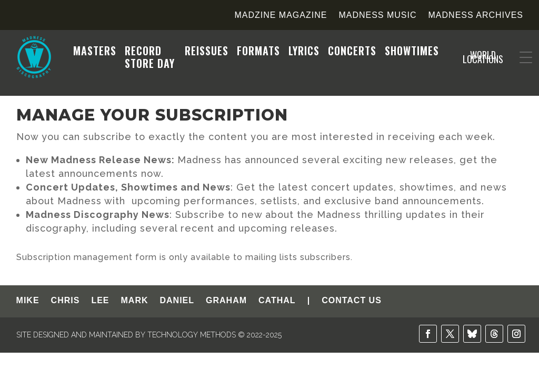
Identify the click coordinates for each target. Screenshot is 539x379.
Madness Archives (475, 15)
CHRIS (65, 301)
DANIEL (177, 301)
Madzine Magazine (280, 15)
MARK (134, 301)
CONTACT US (352, 301)
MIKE (27, 301)
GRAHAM (226, 301)
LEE (100, 301)
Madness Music (377, 15)
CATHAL (277, 301)
